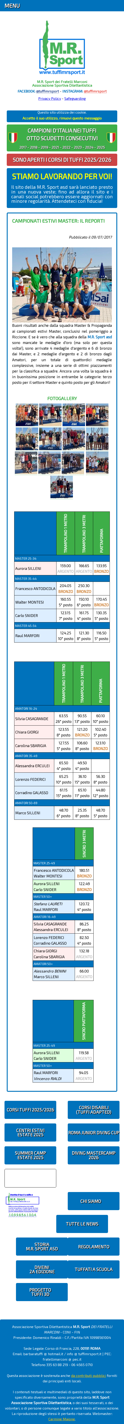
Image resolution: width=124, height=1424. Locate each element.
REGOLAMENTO (93, 1246)
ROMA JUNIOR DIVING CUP (93, 1132)
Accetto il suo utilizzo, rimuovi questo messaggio (62, 118)
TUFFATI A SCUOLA (94, 1269)
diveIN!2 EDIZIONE (41, 1269)
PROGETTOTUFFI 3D (40, 1292)
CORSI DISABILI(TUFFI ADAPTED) (93, 1109)
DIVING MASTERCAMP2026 (93, 1155)
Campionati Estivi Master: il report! (58, 221)
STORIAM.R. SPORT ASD (42, 1246)
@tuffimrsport (47, 91)
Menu (12, 5)
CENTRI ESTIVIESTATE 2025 (30, 1132)
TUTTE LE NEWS (82, 1223)
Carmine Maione (61, 1419)
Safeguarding (75, 98)
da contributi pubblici (88, 1375)
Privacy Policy (49, 98)
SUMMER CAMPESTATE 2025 (30, 1155)
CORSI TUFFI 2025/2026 (30, 1109)
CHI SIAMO (90, 1201)
